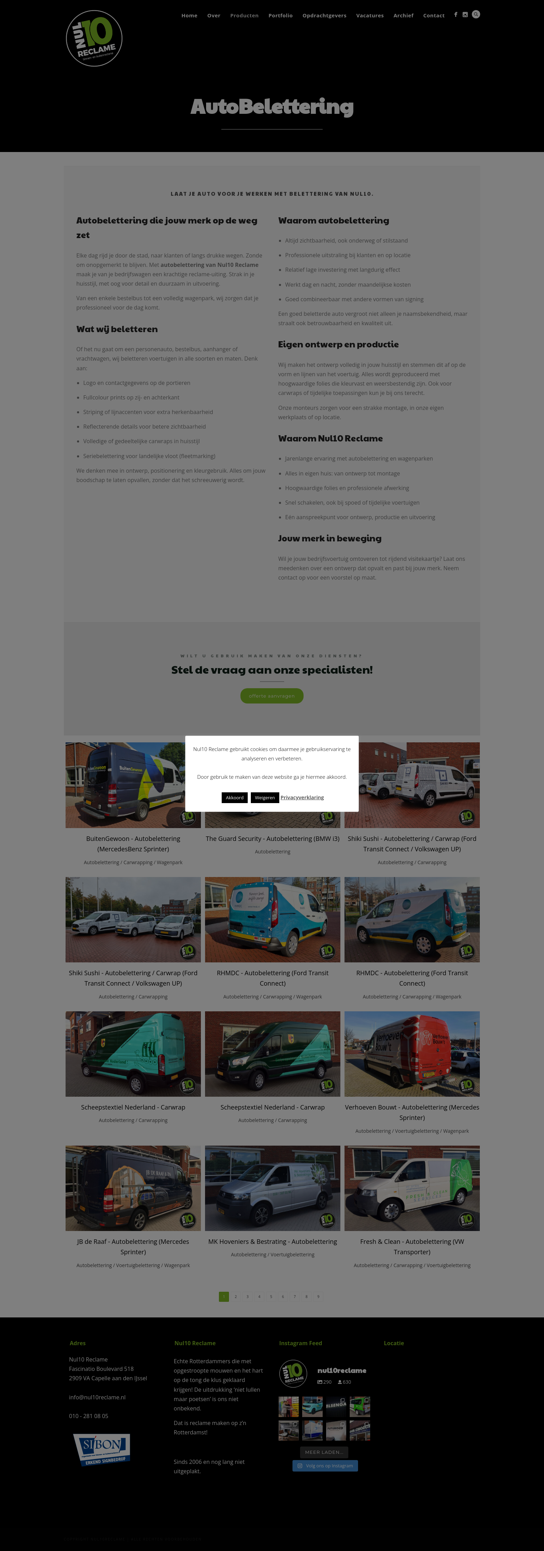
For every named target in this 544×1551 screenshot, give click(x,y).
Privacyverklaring (302, 797)
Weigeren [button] (265, 797)
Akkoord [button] (235, 797)
